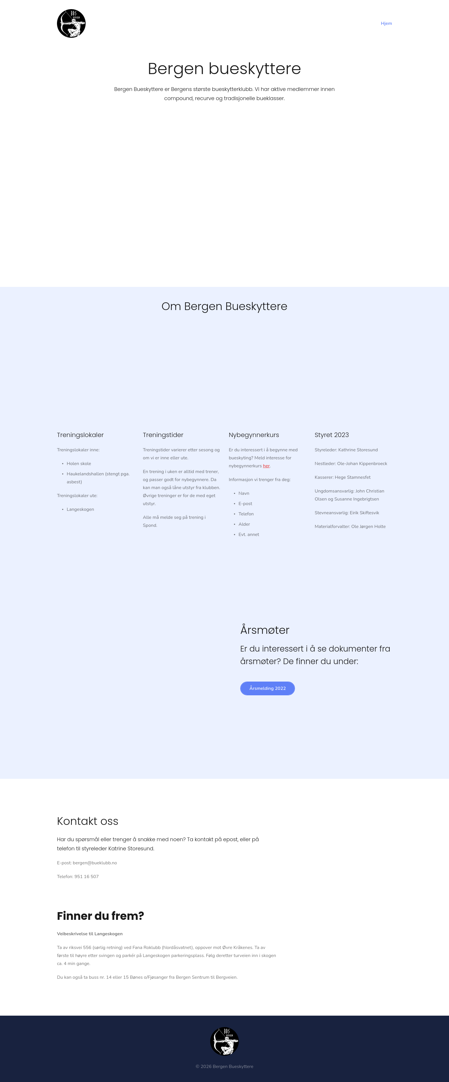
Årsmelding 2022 (267, 688)
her (266, 466)
